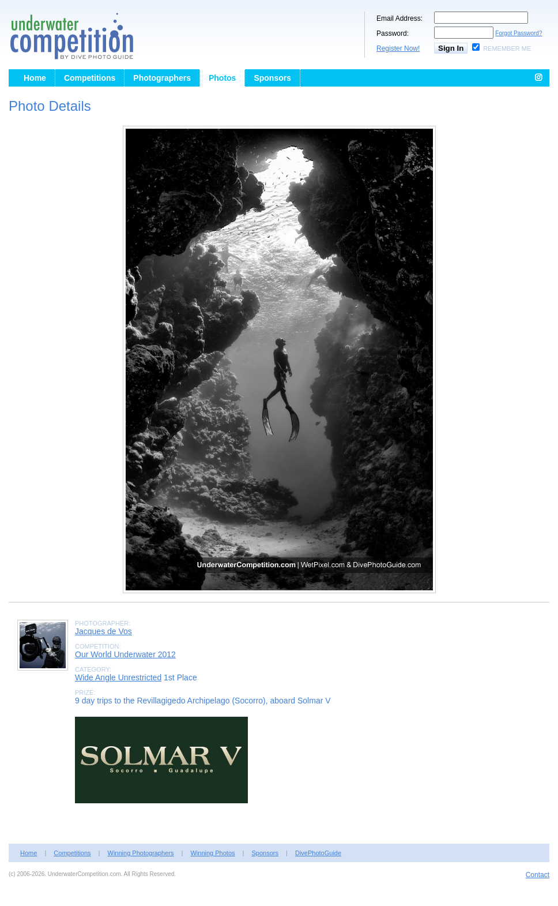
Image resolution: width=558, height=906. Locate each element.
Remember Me (507, 48)
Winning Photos (212, 852)
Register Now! (398, 48)
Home (35, 78)
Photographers (162, 78)
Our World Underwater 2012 (125, 654)
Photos (222, 78)
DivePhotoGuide (318, 852)
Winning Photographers (141, 852)
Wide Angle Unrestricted (118, 677)
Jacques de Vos (103, 631)
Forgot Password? (518, 33)
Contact (537, 875)
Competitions (89, 78)
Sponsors (272, 78)
